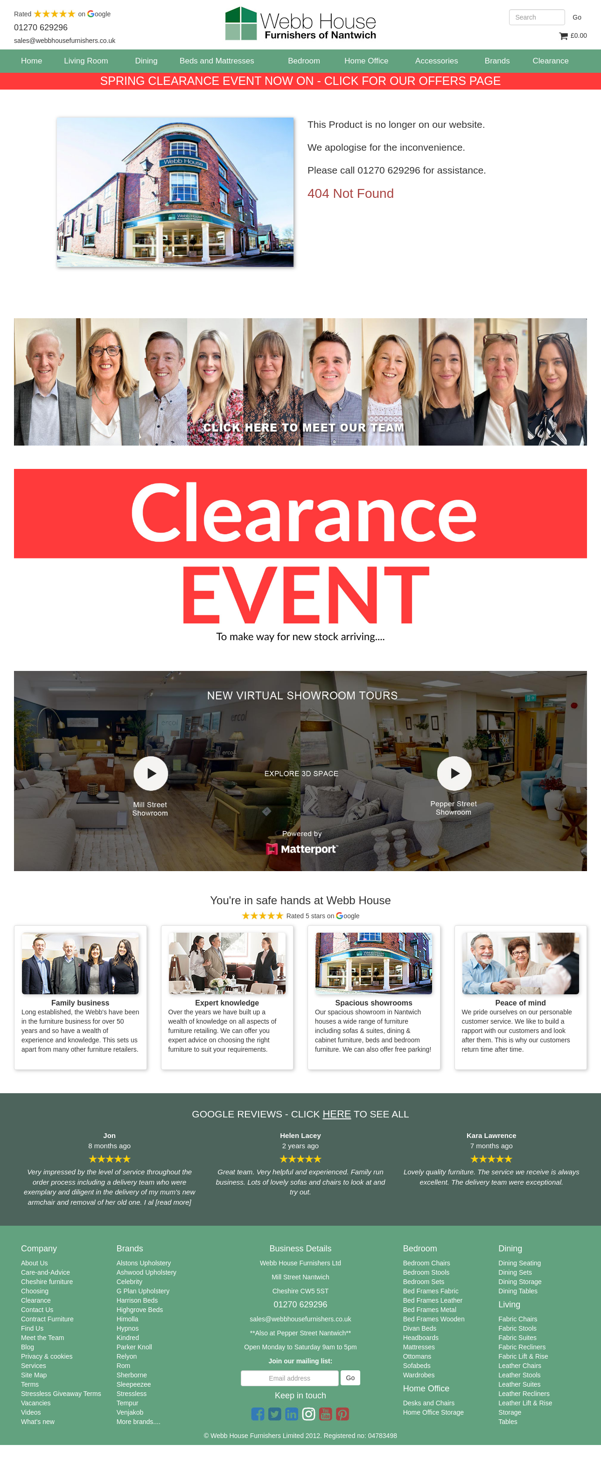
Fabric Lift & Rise (523, 1356)
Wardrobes (419, 1375)
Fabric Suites (517, 1337)
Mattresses (419, 1347)
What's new (38, 1421)
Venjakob (130, 1412)
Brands (497, 60)
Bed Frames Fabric (431, 1291)
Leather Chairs (519, 1365)
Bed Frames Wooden (434, 1319)
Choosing (35, 1291)
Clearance (36, 1300)
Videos (31, 1412)
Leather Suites (519, 1384)
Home (35, 60)
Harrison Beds (137, 1300)
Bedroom (304, 60)
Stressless (132, 1393)
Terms (30, 1384)
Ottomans (417, 1356)
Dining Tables (518, 1291)
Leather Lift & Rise (525, 1403)
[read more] (172, 1202)
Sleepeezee (134, 1384)
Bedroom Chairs (426, 1263)
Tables (507, 1421)
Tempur (128, 1403)
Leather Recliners (524, 1393)
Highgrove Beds (140, 1309)
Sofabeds (417, 1365)
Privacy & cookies (46, 1356)
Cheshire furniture (47, 1281)
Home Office (366, 60)
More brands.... (139, 1421)
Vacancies (36, 1403)
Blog (27, 1347)
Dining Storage (520, 1281)
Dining (146, 60)
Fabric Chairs (517, 1319)
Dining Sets (515, 1272)
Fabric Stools (517, 1328)
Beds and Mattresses (217, 60)
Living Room (86, 60)
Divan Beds (420, 1328)
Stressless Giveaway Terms (61, 1393)
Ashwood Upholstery (146, 1272)
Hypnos (128, 1328)
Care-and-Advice (45, 1272)
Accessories (436, 60)
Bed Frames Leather (433, 1300)
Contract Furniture (47, 1319)
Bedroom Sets (424, 1281)
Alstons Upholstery (144, 1263)
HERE (336, 1114)
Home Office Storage (433, 1412)
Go (577, 17)
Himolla (128, 1319)
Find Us (32, 1328)
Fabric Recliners (521, 1347)
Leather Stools (519, 1375)
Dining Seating (519, 1263)
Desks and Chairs (429, 1403)
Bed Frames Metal (429, 1309)
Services (33, 1365)
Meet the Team (42, 1337)
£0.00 (572, 36)
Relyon (127, 1356)
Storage (509, 1412)
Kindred (128, 1337)
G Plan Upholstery (143, 1291)
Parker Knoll (134, 1347)
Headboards (421, 1337)
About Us (34, 1263)
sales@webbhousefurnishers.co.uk (300, 1319)
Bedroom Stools (426, 1272)
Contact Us (37, 1309)
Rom (124, 1365)
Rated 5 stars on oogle (300, 916)
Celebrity (129, 1281)
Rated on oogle (62, 14)
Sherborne (132, 1375)
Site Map (34, 1375)
